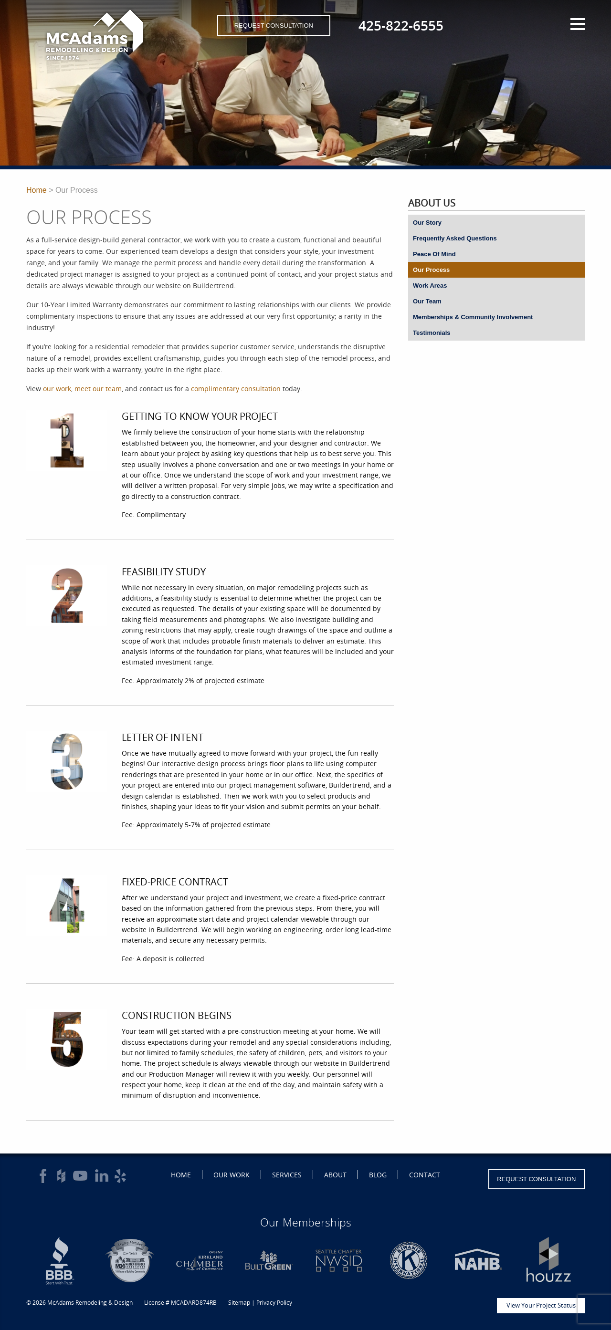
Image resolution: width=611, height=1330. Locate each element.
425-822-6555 (400, 25)
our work (57, 388)
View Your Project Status (541, 1305)
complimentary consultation (236, 388)
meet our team (98, 388)
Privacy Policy (274, 1303)
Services (287, 1174)
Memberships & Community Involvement (473, 317)
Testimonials (432, 332)
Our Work (231, 1174)
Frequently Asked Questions (455, 238)
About (335, 1174)
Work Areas (430, 285)
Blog (378, 1174)
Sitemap (239, 1303)
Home (36, 190)
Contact (424, 1174)
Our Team (427, 301)
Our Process (431, 269)
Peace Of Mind (434, 254)
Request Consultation (273, 25)
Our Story (427, 222)
